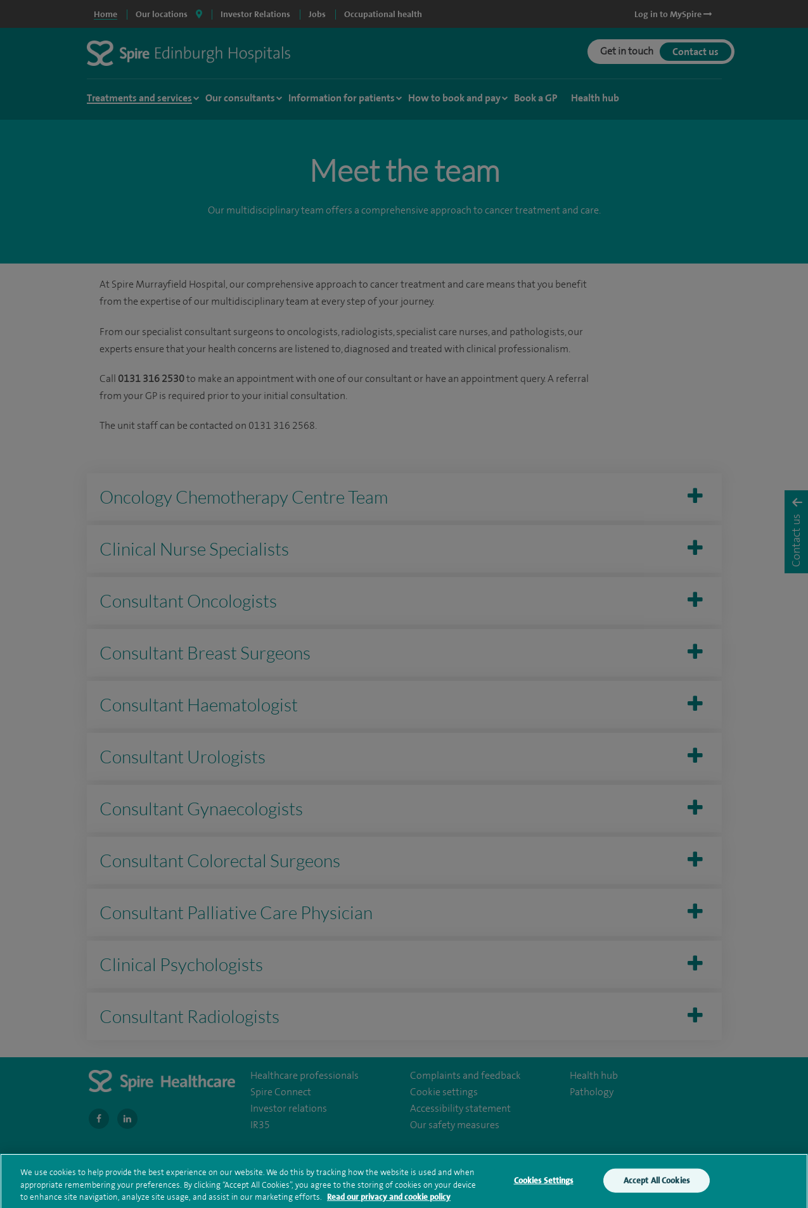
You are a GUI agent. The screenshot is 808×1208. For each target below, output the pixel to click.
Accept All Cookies (656, 1187)
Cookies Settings (544, 1187)
